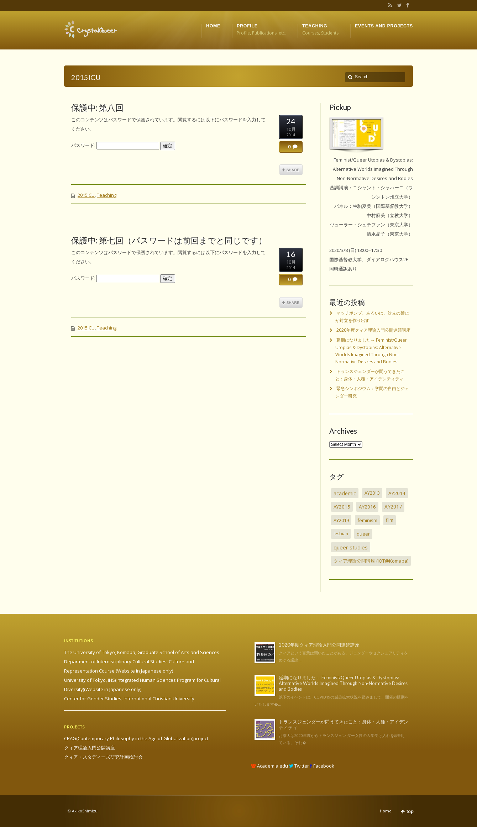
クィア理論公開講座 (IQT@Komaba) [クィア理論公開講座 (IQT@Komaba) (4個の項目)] (371, 561)
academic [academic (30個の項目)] (345, 493)
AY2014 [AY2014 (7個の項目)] (396, 493)
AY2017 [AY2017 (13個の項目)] (393, 506)
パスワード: (115, 145)
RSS (388, 5)
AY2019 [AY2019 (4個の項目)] (341, 520)
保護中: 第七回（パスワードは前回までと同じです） (169, 240)
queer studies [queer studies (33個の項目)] (351, 547)
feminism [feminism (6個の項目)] (367, 520)
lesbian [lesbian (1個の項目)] (341, 534)
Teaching (106, 195)
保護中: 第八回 (97, 107)
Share (291, 169)
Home (386, 810)
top (410, 811)
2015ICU (86, 195)
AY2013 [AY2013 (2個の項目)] (372, 493)
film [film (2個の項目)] (389, 520)
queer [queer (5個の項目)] (363, 534)
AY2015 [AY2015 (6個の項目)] (342, 507)
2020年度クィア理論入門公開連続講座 (373, 330)
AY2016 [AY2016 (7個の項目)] (367, 507)
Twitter (398, 5)
